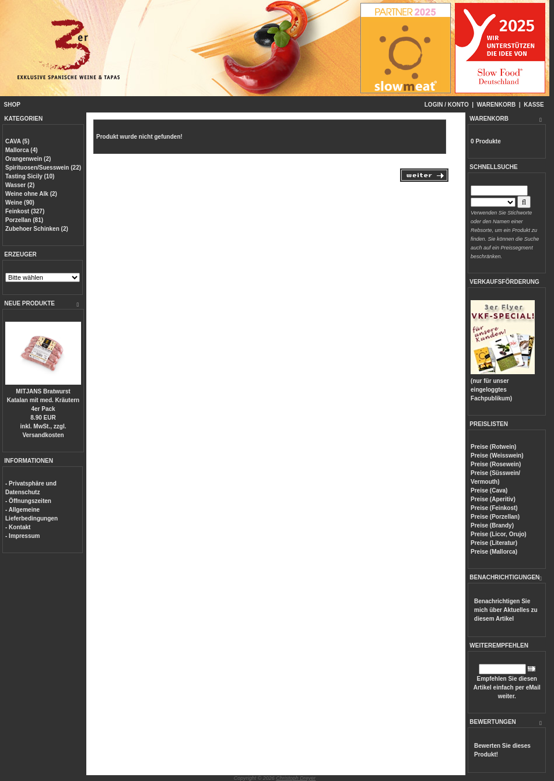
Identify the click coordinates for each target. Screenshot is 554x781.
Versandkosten (43, 435)
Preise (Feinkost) (494, 508)
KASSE (534, 104)
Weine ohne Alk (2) (31, 194)
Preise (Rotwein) (493, 447)
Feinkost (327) (24, 211)
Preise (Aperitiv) (493, 499)
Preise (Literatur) (494, 543)
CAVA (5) (17, 141)
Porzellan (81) (24, 220)
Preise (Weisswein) (497, 455)
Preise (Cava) (489, 490)
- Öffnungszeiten (28, 501)
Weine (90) (19, 202)
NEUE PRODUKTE (29, 303)
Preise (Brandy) (492, 525)
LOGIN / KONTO (447, 104)
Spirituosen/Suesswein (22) (43, 167)
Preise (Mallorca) (494, 551)
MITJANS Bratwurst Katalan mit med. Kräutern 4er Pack (43, 400)
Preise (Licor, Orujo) (499, 534)
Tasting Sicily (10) (29, 176)
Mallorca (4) (21, 150)
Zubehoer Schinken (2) (36, 229)
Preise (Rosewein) (496, 464)
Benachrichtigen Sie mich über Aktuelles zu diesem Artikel (506, 610)
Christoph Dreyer (295, 778)
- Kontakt (17, 527)
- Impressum (22, 536)
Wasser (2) (19, 185)
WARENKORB (496, 104)
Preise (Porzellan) (495, 516)
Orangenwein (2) (28, 159)
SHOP (12, 104)
